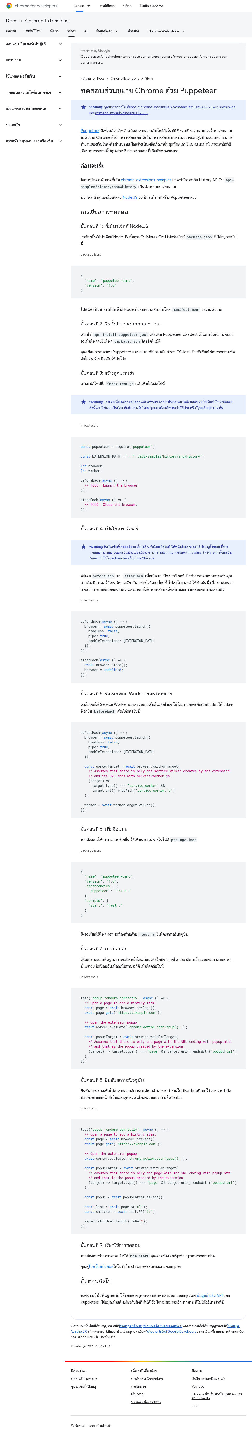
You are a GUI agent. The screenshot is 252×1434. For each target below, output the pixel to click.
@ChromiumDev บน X (208, 1379)
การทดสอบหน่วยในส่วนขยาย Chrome (121, 113)
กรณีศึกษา (107, 6)
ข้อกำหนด (78, 1426)
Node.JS (130, 197)
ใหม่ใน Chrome (151, 6)
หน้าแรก (86, 79)
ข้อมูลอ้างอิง (104, 31)
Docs (11, 21)
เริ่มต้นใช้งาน (33, 31)
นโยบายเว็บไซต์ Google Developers (171, 1331)
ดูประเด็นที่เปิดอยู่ (83, 1386)
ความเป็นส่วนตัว (100, 1426)
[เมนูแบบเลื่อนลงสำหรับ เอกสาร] (90, 6)
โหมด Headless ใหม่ (120, 558)
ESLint (184, 407)
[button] (28, 44)
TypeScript (204, 407)
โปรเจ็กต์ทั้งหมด (101, 1266)
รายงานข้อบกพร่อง (84, 1379)
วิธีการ (149, 79)
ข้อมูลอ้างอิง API (210, 1295)
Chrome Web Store (163, 31)
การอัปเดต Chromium (147, 1379)
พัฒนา (54, 31)
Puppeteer (90, 130)
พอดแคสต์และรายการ (146, 1402)
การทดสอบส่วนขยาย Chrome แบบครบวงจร (204, 107)
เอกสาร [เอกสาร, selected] (79, 6)
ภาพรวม (11, 31)
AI (86, 31)
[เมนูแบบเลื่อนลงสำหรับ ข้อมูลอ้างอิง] (118, 31)
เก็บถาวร (137, 1394)
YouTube (198, 1386)
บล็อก (127, 6)
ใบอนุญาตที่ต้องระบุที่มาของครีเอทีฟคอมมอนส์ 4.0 (150, 1326)
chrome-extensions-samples (146, 180)
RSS (194, 1406)
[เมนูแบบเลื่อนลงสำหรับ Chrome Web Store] (184, 31)
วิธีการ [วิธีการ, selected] (71, 31)
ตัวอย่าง (133, 31)
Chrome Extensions (47, 21)
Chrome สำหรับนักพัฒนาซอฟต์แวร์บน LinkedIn (217, 1396)
